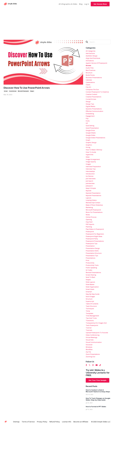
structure (89, 319)
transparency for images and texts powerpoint (97, 345)
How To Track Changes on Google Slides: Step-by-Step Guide (98, 423)
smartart (89, 311)
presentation (91, 262)
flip (87, 126)
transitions (90, 342)
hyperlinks (90, 164)
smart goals (90, 308)
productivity (90, 280)
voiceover (89, 368)
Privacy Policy (42, 446)
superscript (90, 321)
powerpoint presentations (96, 257)
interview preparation (94, 177)
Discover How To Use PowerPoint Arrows (29, 88)
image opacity (91, 172)
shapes (32, 91)
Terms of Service (28, 446)
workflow (89, 373)
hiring (88, 157)
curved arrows (12, 91)
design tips (90, 110)
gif (87, 131)
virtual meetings (92, 360)
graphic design (92, 151)
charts (88, 87)
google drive (91, 139)
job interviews (91, 190)
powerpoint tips (92, 260)
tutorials (89, 352)
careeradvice (91, 85)
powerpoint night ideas (95, 252)
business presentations (95, 79)
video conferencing (93, 357)
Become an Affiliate (80, 446)
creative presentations (94, 103)
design (88, 108)
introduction (90, 185)
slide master (90, 303)
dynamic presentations (95, 115)
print (88, 278)
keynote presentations (94, 208)
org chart (89, 236)
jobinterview (90, 195)
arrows (6, 91)
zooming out (91, 380)
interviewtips (91, 182)
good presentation (93, 136)
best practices (91, 72)
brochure (89, 74)
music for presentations (95, 226)
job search (90, 193)
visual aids (90, 362)
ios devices (90, 187)
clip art (89, 90)
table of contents (93, 324)
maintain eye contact (94, 216)
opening (89, 234)
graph (88, 149)
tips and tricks (92, 339)
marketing (90, 221)
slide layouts (91, 301)
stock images (91, 316)
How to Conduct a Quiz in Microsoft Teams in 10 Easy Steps (98, 414)
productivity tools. (93, 283)
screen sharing (91, 293)
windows (89, 370)
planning (89, 242)
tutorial (89, 350)
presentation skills (93, 267)
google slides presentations (96, 146)
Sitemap (16, 446)
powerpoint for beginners (96, 249)
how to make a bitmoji (95, 159)
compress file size (93, 92)
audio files (90, 69)
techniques (90, 329)
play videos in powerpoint (96, 244)
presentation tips (93, 272)
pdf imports (90, 239)
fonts (88, 128)
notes (88, 229)
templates (90, 334)
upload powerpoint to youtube (98, 355)
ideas (88, 167)
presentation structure (95, 270)
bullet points (91, 77)
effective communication (95, 118)
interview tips (91, 180)
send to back (91, 296)
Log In (86, 4)
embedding (90, 121)
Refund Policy (54, 446)
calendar (89, 82)
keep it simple (91, 200)
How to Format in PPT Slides (96, 430)
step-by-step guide (93, 314)
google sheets (91, 141)
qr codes (89, 288)
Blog (80, 4)
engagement (90, 123)
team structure (92, 326)
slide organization (93, 306)
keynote (89, 203)
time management (93, 337)
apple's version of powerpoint (97, 64)
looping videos (92, 213)
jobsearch (89, 198)
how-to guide (91, 162)
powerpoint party (92, 254)
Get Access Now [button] (100, 4)
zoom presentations (93, 378)
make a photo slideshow (95, 218)
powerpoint (90, 247)
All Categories (91, 51)
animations (90, 61)
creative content (92, 100)
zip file (88, 375)
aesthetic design (92, 56)
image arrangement (93, 169)
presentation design (93, 265)
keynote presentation (94, 205)
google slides (91, 144)
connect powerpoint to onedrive (95, 96)
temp (88, 332)
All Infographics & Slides (68, 4)
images (88, 175)
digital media (91, 113)
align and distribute (93, 59)
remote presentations (94, 290)
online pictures (92, 231)
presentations (91, 275)
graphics (89, 154)
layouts (89, 211)
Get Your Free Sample (97, 404)
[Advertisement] (57, 21)
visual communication (94, 365)
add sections (91, 54)
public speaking (92, 285)
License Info (66, 446)
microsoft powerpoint (23, 91)
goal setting (90, 133)
